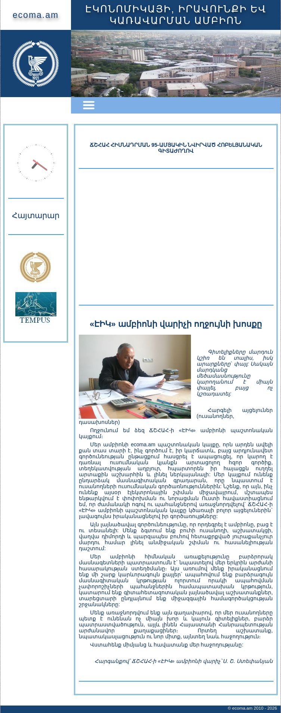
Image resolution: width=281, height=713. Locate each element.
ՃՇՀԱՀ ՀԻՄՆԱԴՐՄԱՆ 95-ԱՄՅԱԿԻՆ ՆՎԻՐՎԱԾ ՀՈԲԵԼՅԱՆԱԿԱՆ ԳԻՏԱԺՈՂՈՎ (176, 148)
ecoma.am (36, 15)
